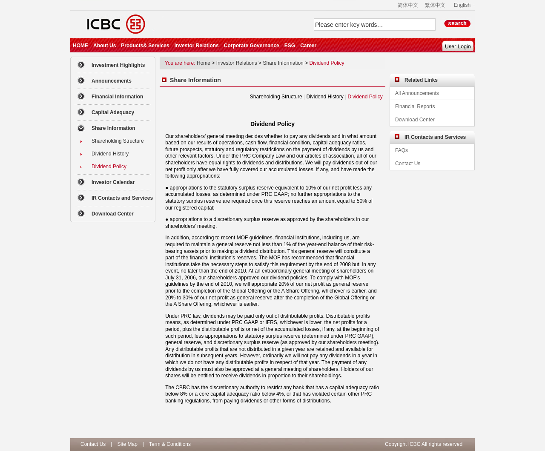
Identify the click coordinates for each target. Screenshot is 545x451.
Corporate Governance (251, 46)
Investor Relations (197, 46)
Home (203, 63)
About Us (104, 46)
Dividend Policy (326, 63)
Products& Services (145, 46)
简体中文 (408, 5)
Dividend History (324, 97)
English (462, 5)
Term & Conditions (170, 444)
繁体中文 (435, 5)
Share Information (283, 63)
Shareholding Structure (276, 97)
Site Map (127, 444)
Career (308, 46)
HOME (80, 46)
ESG (289, 46)
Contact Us (93, 444)
